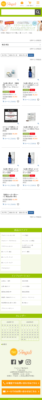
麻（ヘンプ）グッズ (7, 257)
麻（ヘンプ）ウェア (7, 262)
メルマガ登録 (25, 286)
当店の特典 (25, 281)
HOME (3, 33)
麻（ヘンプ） (24, 33)
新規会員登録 (25, 291)
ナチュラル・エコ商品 (28, 240)
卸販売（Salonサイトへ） (8, 297)
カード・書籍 (25, 251)
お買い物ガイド (5, 286)
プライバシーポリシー (7, 308)
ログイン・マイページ (28, 297)
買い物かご (25, 302)
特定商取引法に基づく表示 (8, 302)
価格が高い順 (23, 55)
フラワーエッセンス (7, 246)
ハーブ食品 (25, 235)
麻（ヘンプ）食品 (6, 251)
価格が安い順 (13, 55)
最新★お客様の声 (6, 291)
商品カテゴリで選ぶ (12, 33)
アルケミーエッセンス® (8, 235)
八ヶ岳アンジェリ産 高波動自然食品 (27, 246)
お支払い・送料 (5, 281)
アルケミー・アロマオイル (8, 240)
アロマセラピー (5, 268)
